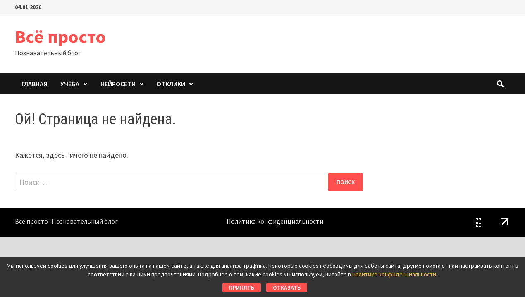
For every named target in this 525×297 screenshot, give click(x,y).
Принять (241, 287)
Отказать (287, 287)
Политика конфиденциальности (275, 221)
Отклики (171, 84)
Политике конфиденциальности (394, 274)
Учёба (69, 84)
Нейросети (118, 84)
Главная (34, 84)
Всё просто (60, 36)
